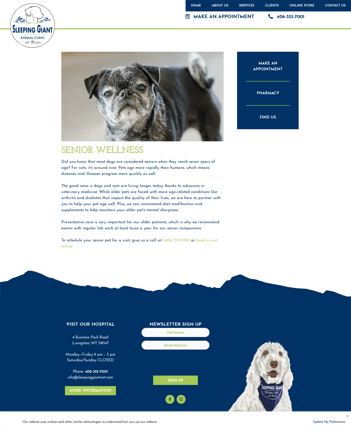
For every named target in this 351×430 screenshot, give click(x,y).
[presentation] (175, 362)
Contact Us (335, 5)
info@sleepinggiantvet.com (90, 377)
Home (196, 5)
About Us (220, 5)
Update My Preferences (329, 422)
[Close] (347, 415)
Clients (272, 5)
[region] (175, 420)
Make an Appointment (220, 16)
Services (246, 5)
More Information (90, 391)
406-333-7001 (286, 16)
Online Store (301, 5)
